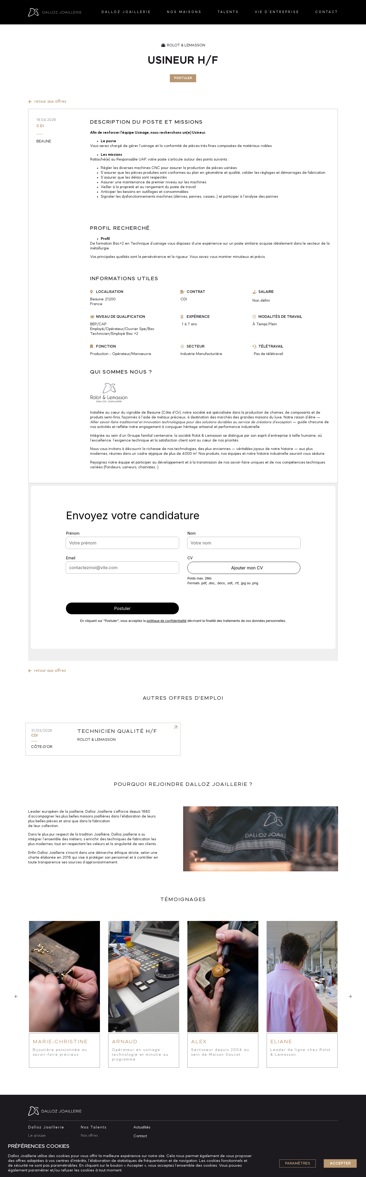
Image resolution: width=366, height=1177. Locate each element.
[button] (16, 996)
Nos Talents (94, 1127)
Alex (199, 1042)
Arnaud (125, 1042)
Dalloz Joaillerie (46, 1127)
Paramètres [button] (297, 1163)
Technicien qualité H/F (117, 731)
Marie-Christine (60, 1042)
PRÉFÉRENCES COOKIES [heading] (38, 1146)
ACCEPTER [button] (340, 1163)
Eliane (281, 1042)
